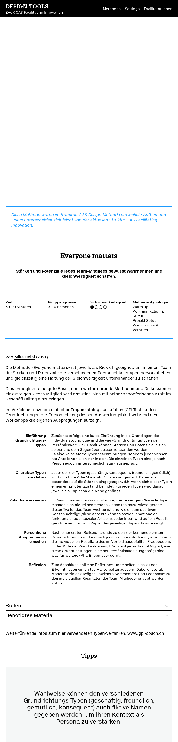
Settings (132, 9)
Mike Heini (24, 178)
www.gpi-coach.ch (145, 454)
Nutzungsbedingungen (51, 730)
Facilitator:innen (158, 9)
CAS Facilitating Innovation (29, 716)
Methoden (112, 9)
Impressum (15, 730)
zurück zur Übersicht (47, 679)
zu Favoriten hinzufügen (128, 679)
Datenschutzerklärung (96, 730)
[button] (77, 581)
